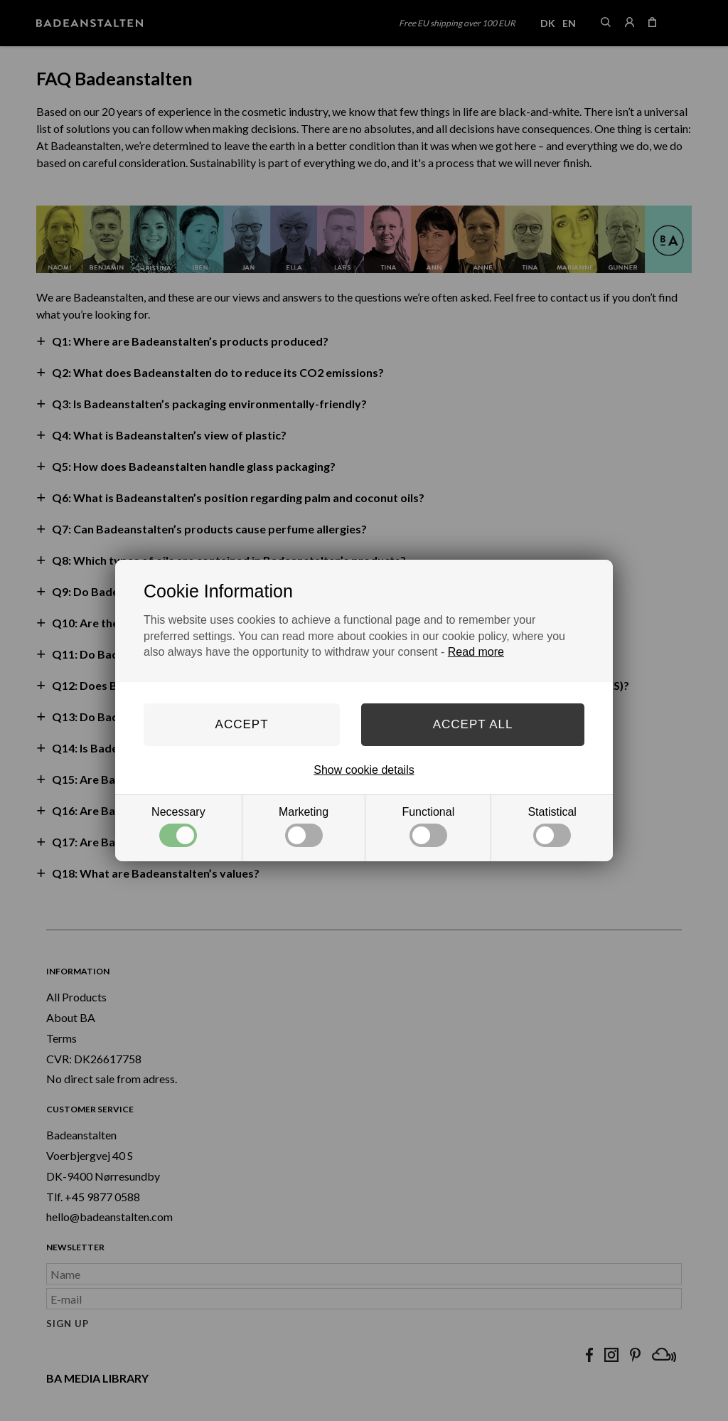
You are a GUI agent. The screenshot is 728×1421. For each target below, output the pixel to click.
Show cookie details (364, 770)
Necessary (178, 826)
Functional (428, 826)
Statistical (552, 826)
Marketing (303, 826)
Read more (476, 652)
